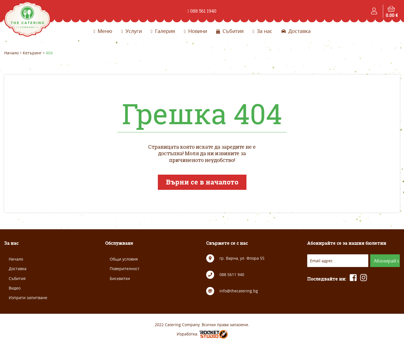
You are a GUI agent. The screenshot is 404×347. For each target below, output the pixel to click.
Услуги (131, 31)
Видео (15, 288)
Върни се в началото (202, 182)
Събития (230, 31)
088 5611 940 (231, 274)
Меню (102, 31)
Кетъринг (32, 52)
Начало (11, 52)
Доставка (296, 31)
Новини (195, 31)
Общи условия (124, 259)
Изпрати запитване (28, 297)
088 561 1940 (202, 11)
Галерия (163, 31)
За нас (262, 31)
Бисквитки (120, 278)
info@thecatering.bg (238, 290)
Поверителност (125, 268)
